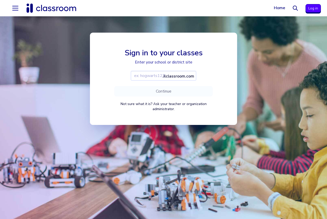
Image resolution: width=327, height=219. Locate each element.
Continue (163, 91)
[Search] (295, 8)
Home (279, 8)
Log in (313, 8)
